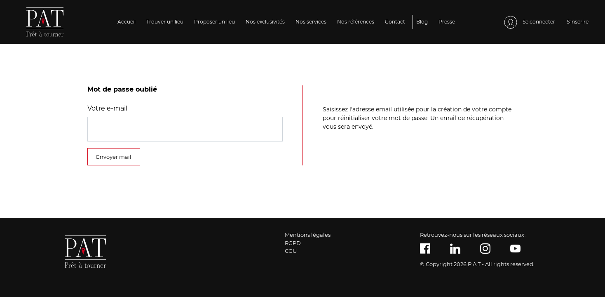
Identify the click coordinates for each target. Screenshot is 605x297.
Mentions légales (308, 234)
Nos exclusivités (265, 22)
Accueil (126, 22)
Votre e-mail (107, 108)
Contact (395, 22)
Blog (422, 22)
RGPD (293, 243)
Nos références (355, 22)
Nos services (310, 22)
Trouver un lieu (164, 22)
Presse (447, 22)
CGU (291, 251)
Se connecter (529, 22)
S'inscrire (578, 22)
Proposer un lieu (214, 22)
